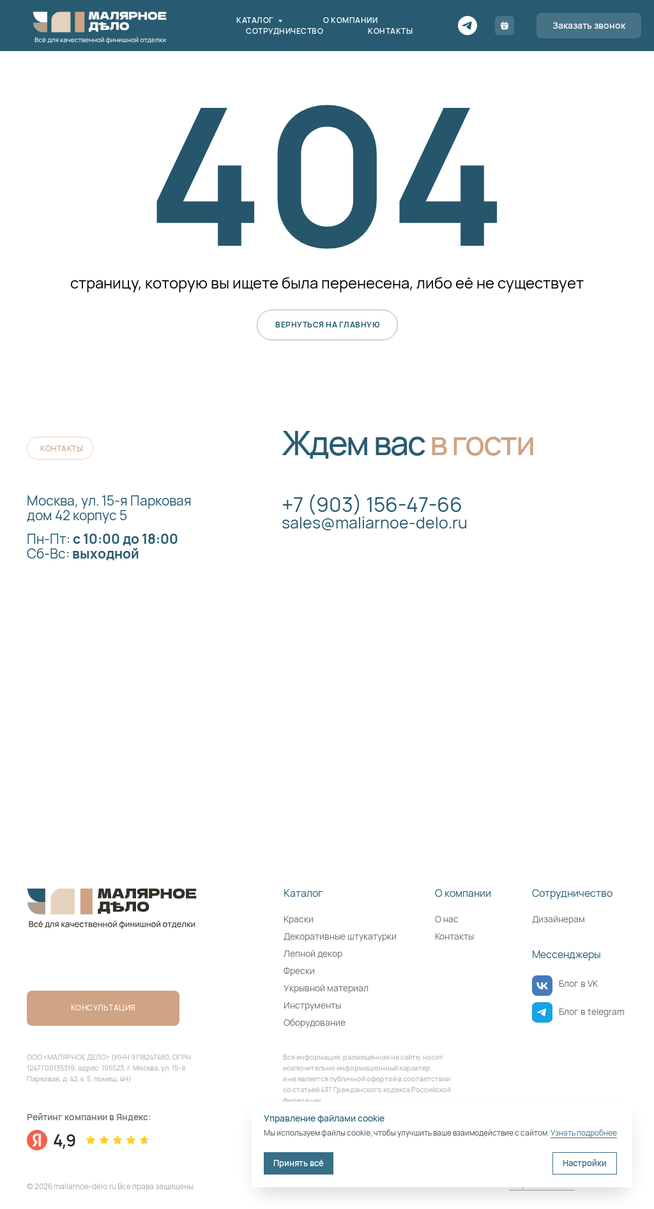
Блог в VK (578, 983)
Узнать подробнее (584, 1132)
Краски (299, 919)
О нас (447, 919)
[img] (542, 985)
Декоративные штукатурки (340, 936)
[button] (588, 25)
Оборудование (315, 1022)
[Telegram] (467, 25)
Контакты (390, 31)
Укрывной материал (326, 988)
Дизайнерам (558, 919)
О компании (350, 20)
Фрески (299, 971)
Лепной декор (313, 953)
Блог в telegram (592, 1011)
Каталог (255, 20)
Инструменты (312, 1005)
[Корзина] (504, 25)
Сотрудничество (284, 31)
